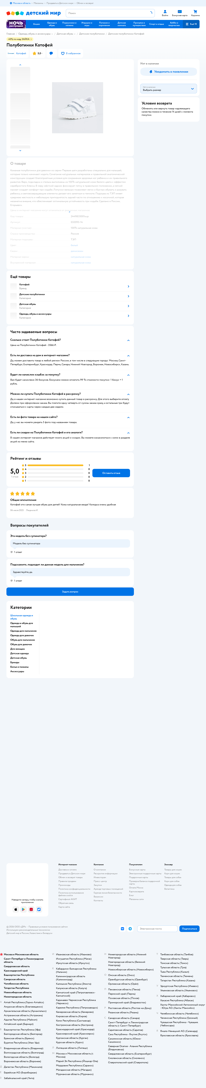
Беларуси (47, 933)
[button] (191, 24)
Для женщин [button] (17, 648)
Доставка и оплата (67, 869)
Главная (10, 33)
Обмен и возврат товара (70, 877)
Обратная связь (66, 903)
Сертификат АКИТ (67, 899)
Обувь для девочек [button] (21, 644)
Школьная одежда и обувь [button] (21, 617)
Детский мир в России (17, 933)
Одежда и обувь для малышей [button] (21, 625)
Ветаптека (169, 889)
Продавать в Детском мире (71, 873)
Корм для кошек (172, 873)
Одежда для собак (173, 885)
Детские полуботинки (92, 33)
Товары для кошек (173, 869)
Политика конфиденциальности (74, 889)
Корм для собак (172, 881)
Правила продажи (67, 881)
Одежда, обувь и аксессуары (34, 33)
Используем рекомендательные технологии (28, 930)
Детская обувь (65, 33)
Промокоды (64, 885)
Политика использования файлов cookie (71, 894)
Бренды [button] (14, 662)
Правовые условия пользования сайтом (48, 926)
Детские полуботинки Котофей (126, 33)
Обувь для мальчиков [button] (22, 639)
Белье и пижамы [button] (19, 666)
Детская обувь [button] (18, 657)
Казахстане (35, 933)
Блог (131, 895)
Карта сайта (64, 907)
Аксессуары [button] (17, 671)
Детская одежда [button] (19, 653)
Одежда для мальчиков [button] (23, 630)
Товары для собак (172, 877)
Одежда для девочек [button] (22, 635)
